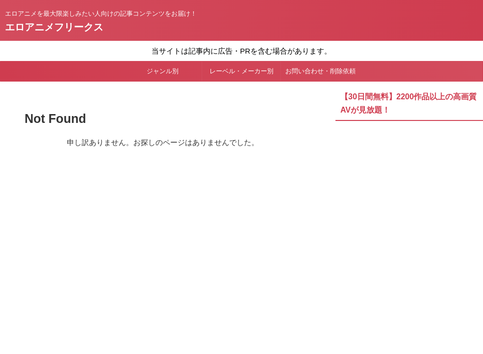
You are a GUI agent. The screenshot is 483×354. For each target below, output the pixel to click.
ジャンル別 (163, 71)
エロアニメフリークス (54, 27)
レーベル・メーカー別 (241, 71)
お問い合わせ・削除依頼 (320, 71)
